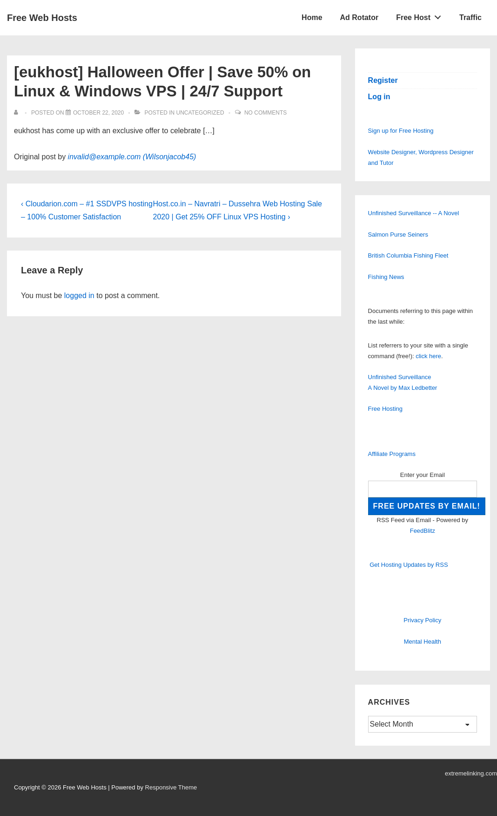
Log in (379, 97)
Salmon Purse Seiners (398, 234)
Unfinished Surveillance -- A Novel (413, 213)
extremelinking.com (471, 773)
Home (312, 17)
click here (428, 356)
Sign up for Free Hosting (401, 130)
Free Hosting (385, 408)
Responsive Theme (171, 787)
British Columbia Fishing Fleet (408, 255)
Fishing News (386, 276)
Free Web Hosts (42, 18)
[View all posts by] (18, 112)
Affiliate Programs (392, 453)
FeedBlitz (422, 530)
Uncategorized (200, 112)
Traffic (470, 17)
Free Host (421, 15)
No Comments (265, 112)
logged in (79, 295)
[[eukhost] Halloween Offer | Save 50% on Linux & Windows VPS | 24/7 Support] (98, 112)
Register (383, 80)
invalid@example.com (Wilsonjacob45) (132, 157)
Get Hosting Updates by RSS (408, 564)
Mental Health (422, 641)
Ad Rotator (359, 17)
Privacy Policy (422, 620)
